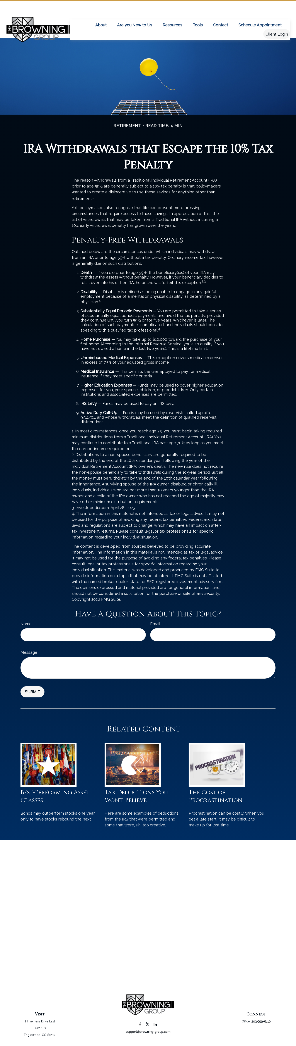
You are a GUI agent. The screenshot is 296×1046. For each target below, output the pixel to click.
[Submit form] (32, 691)
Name (26, 623)
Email (155, 623)
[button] (101, 11)
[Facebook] (140, 1024)
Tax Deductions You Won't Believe (136, 796)
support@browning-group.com (148, 1031)
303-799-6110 (261, 1021)
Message (28, 652)
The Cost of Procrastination (215, 796)
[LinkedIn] (155, 1024)
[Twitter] (148, 1024)
